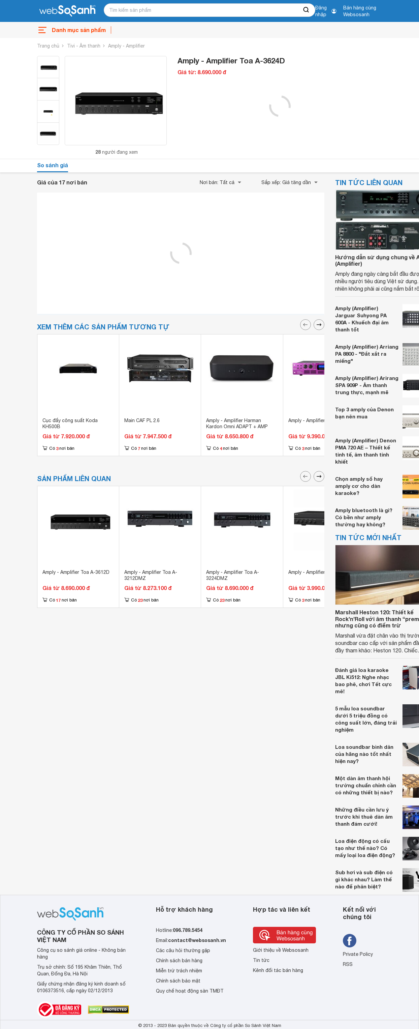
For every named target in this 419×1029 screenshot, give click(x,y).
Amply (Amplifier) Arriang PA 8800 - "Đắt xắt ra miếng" (366, 354)
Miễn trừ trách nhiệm (179, 970)
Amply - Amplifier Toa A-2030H (321, 572)
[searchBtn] (306, 10)
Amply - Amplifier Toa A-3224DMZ (232, 575)
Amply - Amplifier (126, 46)
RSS (348, 964)
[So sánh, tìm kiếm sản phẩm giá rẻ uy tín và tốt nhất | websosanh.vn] (67, 11)
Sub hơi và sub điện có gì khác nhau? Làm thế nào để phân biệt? (364, 879)
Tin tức (261, 960)
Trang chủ (48, 46)
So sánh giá (52, 165)
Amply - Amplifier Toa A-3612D (75, 572)
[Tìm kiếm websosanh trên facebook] (349, 940)
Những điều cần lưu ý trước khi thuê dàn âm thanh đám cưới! (364, 816)
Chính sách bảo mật (178, 980)
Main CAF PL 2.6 (142, 420)
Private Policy (358, 954)
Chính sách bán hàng (179, 960)
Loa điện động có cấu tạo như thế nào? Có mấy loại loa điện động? (365, 848)
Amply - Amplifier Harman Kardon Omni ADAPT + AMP (237, 423)
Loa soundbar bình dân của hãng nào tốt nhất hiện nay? (364, 754)
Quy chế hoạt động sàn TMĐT (190, 991)
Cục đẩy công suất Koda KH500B (70, 423)
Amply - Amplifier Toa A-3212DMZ (150, 575)
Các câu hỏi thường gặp (183, 950)
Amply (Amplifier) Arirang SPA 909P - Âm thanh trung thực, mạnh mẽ (366, 385)
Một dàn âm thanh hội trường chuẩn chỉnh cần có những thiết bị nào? (365, 785)
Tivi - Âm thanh (83, 46)
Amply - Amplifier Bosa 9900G (321, 420)
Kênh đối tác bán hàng (278, 970)
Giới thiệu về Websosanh (281, 950)
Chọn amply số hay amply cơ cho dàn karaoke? (359, 486)
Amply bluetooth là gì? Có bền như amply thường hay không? (363, 517)
